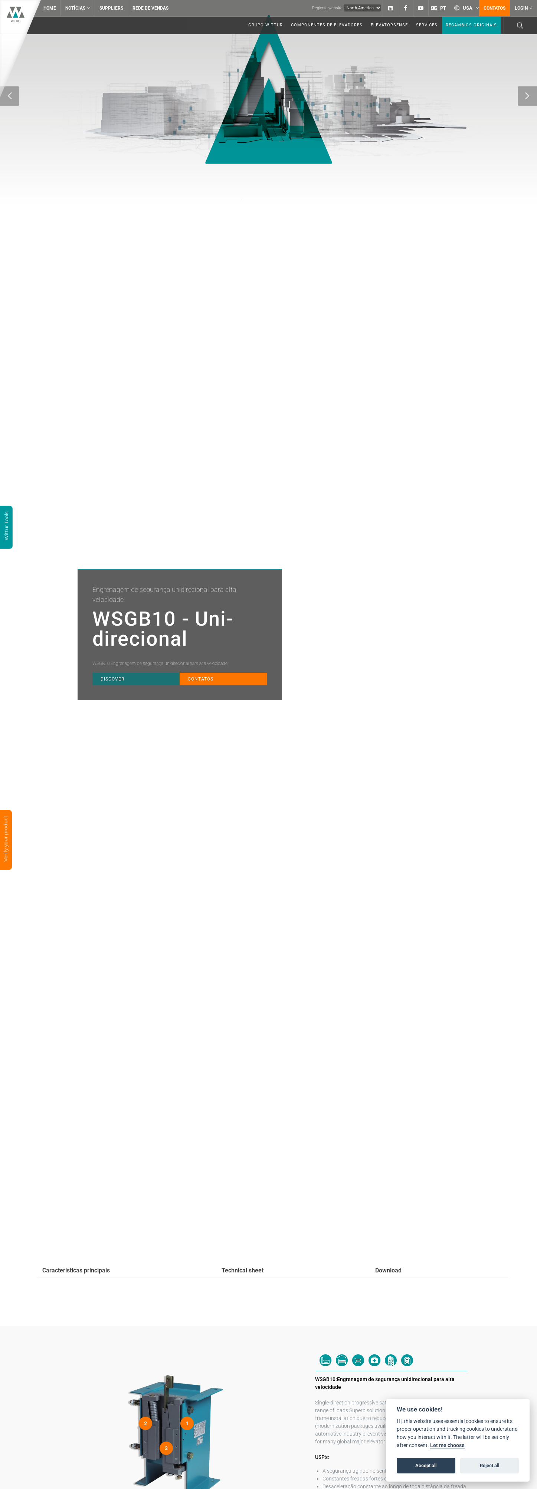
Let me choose (447, 1445)
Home (49, 8)
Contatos (494, 8)
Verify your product (6, 839)
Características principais (76, 1270)
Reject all (489, 1465)
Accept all (425, 1465)
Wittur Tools (6, 526)
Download (388, 1270)
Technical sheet (242, 1270)
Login (524, 8)
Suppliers (111, 8)
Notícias (77, 8)
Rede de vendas (150, 8)
